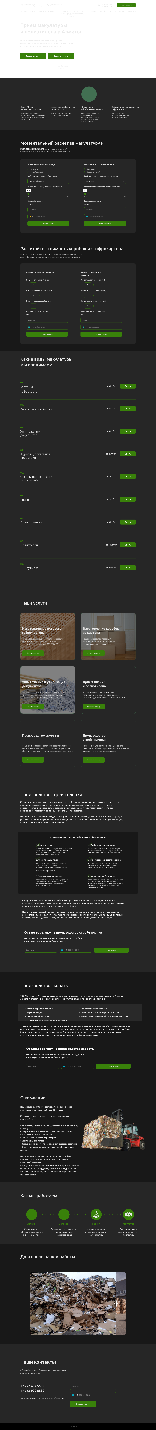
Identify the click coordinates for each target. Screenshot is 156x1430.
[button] (33, 56)
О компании (119, 11)
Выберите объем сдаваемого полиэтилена (102, 187)
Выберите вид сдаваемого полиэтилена (101, 176)
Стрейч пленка (105, 11)
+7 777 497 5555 (106, 4)
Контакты (132, 11)
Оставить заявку (48, 223)
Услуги (32, 11)
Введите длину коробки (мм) (38, 280)
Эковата (94, 11)
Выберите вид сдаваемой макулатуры (43, 176)
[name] (48, 209)
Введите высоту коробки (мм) (38, 301)
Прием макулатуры (46, 11)
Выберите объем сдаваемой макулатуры (44, 187)
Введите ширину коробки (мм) (39, 290)
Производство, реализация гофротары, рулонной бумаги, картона (72, 13)
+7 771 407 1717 (106, 6)
